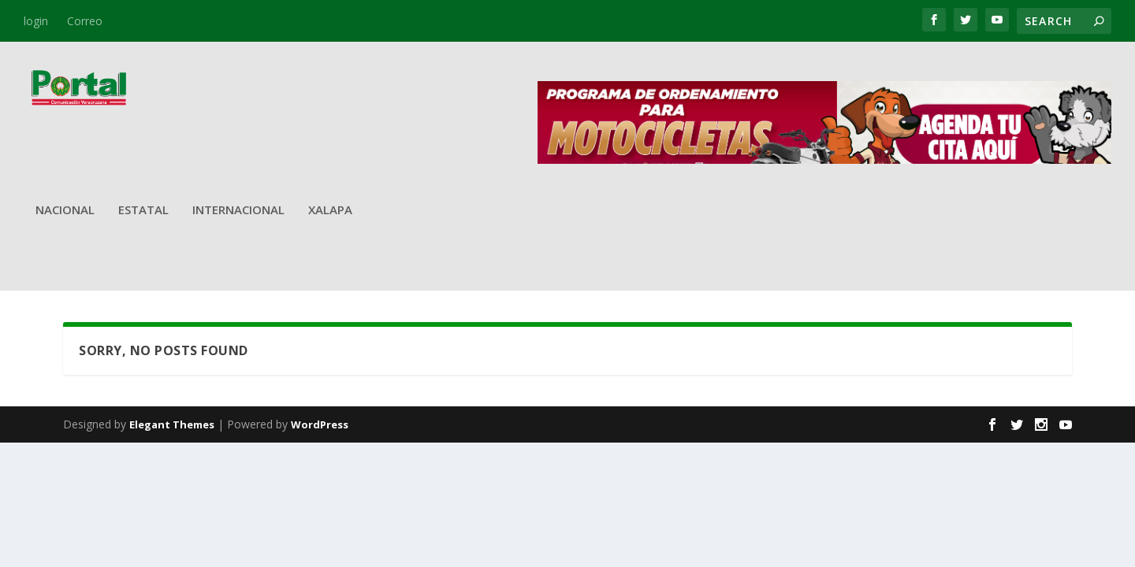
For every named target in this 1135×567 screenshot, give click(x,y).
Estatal (143, 210)
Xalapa (330, 210)
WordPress (319, 424)
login (36, 20)
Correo (84, 20)
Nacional (65, 210)
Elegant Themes (171, 424)
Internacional (238, 210)
